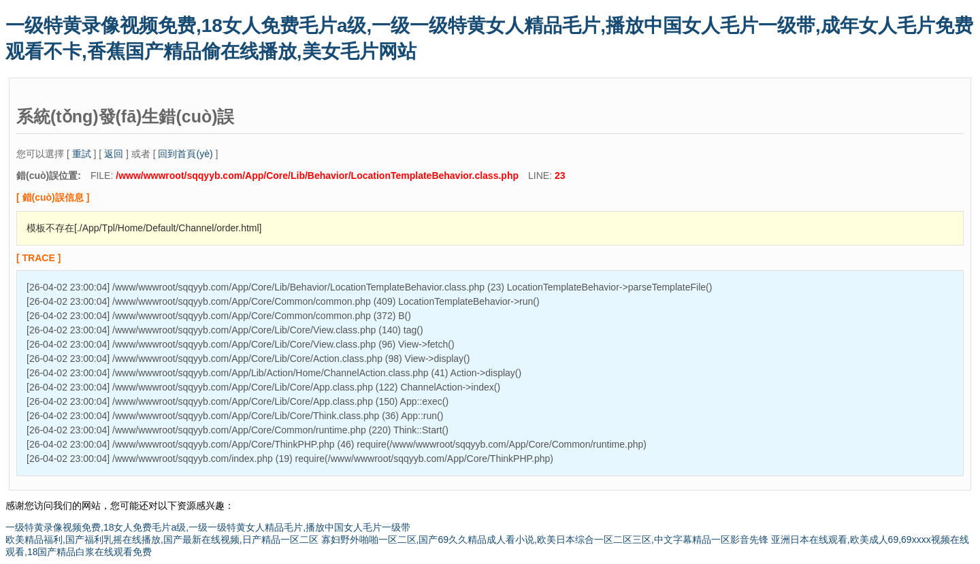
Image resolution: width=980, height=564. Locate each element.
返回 (113, 153)
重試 (81, 153)
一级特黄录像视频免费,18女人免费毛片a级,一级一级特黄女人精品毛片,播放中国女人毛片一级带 (207, 527)
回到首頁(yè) (185, 153)
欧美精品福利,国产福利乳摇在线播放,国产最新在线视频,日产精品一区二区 (161, 539)
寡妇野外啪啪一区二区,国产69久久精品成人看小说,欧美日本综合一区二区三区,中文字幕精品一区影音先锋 (544, 539)
